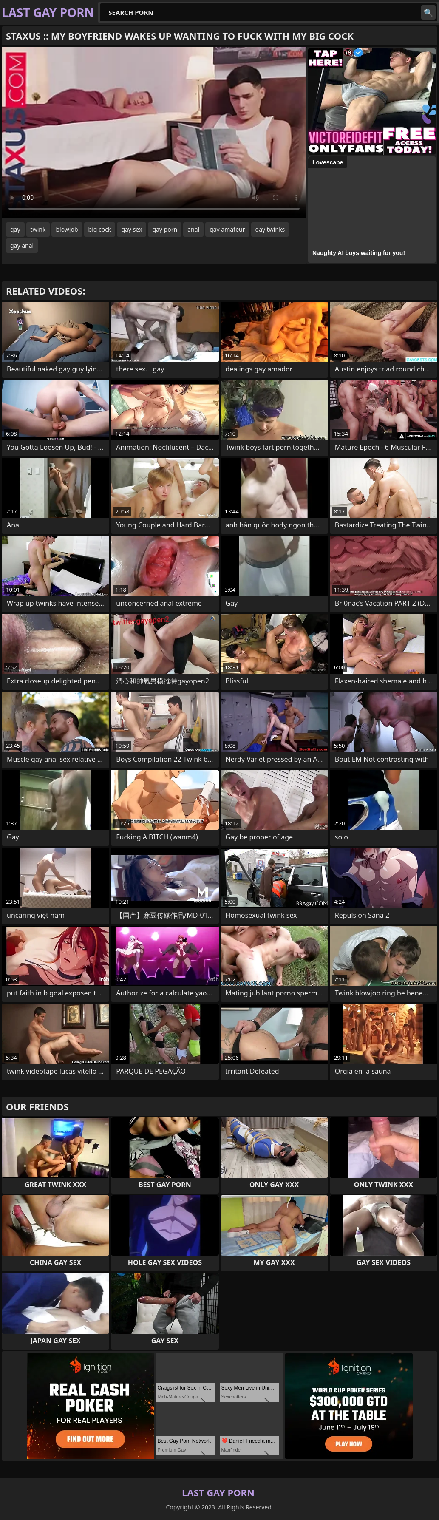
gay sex (131, 229)
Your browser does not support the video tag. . (154, 132)
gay (15, 229)
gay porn (164, 229)
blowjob (67, 229)
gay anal (22, 245)
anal (193, 229)
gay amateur (227, 229)
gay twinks (270, 229)
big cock (99, 229)
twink (38, 229)
